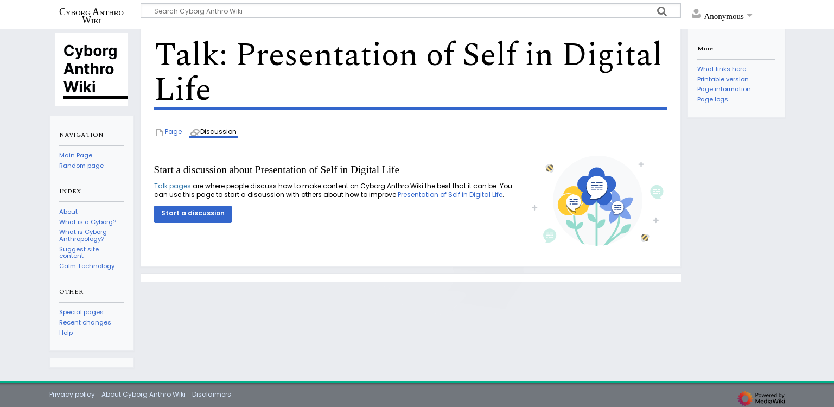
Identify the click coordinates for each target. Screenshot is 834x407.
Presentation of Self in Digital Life (450, 194)
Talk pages (172, 185)
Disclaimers (211, 394)
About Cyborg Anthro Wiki (143, 394)
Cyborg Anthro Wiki (91, 16)
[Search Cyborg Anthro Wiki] (410, 10)
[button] (193, 214)
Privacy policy (72, 394)
